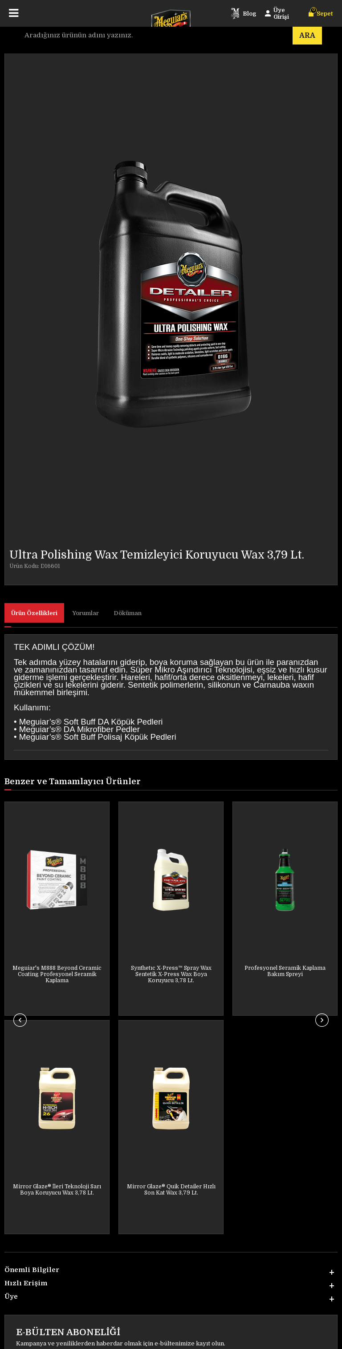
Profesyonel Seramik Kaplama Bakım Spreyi (171, 971)
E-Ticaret (141, 1338)
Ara (307, 36)
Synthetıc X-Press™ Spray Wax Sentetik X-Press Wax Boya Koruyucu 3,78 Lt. (57, 974)
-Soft (120, 1338)
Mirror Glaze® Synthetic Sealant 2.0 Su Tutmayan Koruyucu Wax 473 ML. (285, 974)
